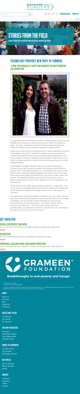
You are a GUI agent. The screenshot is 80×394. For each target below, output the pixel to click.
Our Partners (7, 322)
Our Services (7, 317)
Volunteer (5, 331)
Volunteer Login (65, 14)
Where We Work (8, 366)
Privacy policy (18, 284)
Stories (4, 369)
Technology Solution (9, 354)
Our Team (5, 299)
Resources (6, 304)
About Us (5, 297)
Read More (3, 230)
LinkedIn (5, 386)
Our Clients (6, 319)
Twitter (4, 383)
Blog (3, 302)
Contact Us (75, 14)
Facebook (5, 381)
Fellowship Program (9, 334)
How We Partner (8, 349)
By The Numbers (8, 364)
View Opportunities (9, 336)
